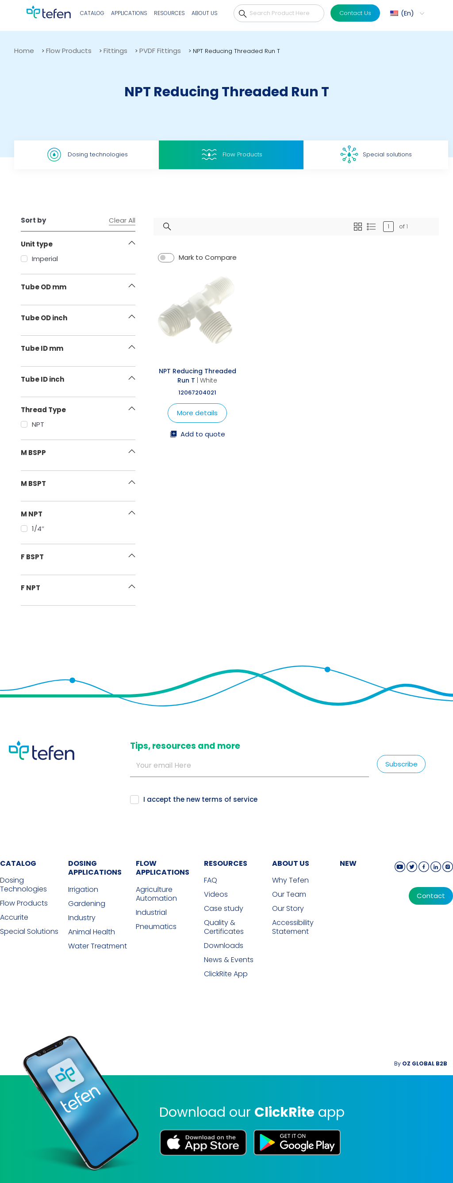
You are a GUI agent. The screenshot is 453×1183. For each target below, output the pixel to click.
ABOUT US (290, 863)
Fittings (115, 50)
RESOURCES (225, 863)
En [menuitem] (407, 13)
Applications (129, 13)
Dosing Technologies (23, 885)
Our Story (288, 908)
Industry (82, 918)
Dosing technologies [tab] (86, 154)
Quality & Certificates (224, 927)
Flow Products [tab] (231, 154)
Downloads (223, 945)
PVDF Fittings (160, 50)
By (420, 1063)
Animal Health (91, 932)
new (348, 863)
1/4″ (32, 528)
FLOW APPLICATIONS (162, 868)
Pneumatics (156, 926)
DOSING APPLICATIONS (95, 868)
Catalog (92, 13)
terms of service (229, 799)
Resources (169, 13)
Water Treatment (97, 946)
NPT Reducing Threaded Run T (197, 376)
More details (197, 412)
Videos (216, 894)
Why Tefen (290, 880)
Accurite (14, 917)
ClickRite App (226, 974)
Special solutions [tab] (376, 154)
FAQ (210, 880)
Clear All (122, 220)
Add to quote (197, 435)
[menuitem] (406, 13)
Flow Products (69, 50)
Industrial (151, 912)
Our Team (289, 894)
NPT (32, 424)
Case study (223, 908)
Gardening (86, 903)
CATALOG (18, 863)
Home (24, 50)
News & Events (228, 960)
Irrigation (83, 889)
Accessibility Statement (293, 927)
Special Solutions (29, 931)
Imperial (39, 258)
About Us (205, 13)
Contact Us (355, 13)
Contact (431, 895)
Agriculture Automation (156, 894)
